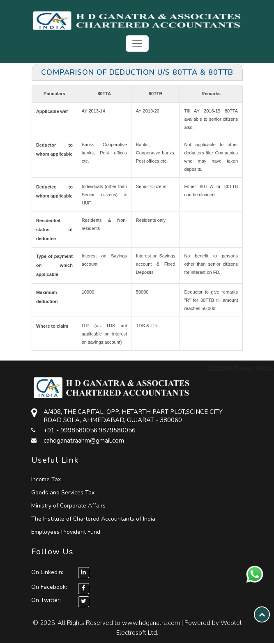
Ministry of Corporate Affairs (68, 506)
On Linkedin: (60, 572)
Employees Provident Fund (65, 532)
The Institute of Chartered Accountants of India (93, 519)
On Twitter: (46, 600)
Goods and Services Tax (62, 492)
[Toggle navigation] (137, 43)
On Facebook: (49, 587)
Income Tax (46, 479)
